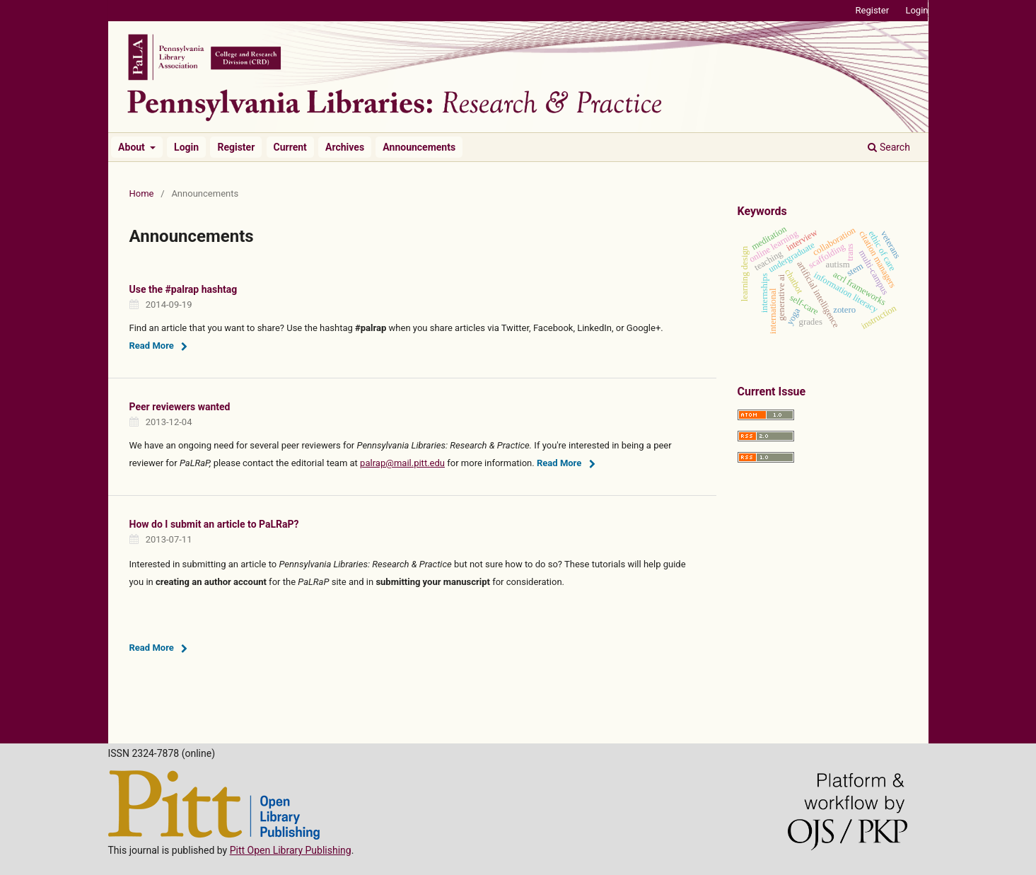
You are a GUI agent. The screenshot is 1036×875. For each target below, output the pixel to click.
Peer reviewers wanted (180, 406)
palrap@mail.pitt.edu (402, 463)
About (132, 147)
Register (236, 147)
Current (290, 147)
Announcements (419, 147)
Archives (344, 147)
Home (141, 193)
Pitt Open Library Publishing (290, 850)
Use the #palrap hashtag (183, 289)
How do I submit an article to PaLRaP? (214, 524)
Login (186, 147)
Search (888, 147)
